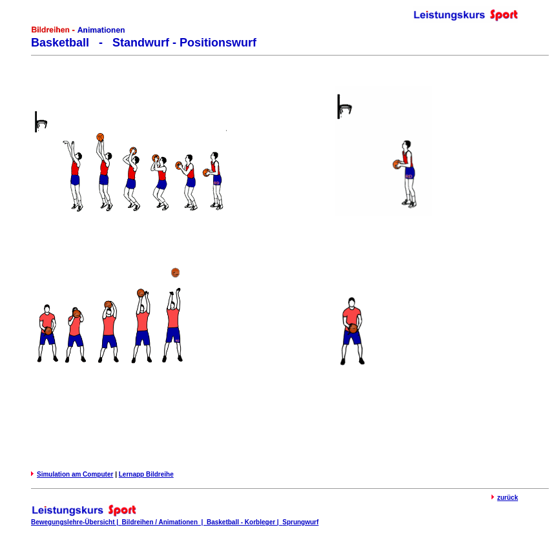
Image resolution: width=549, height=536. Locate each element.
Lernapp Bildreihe (146, 474)
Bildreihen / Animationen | (164, 522)
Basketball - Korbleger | (244, 522)
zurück (507, 497)
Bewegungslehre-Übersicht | (76, 522)
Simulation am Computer (75, 474)
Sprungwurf (300, 522)
